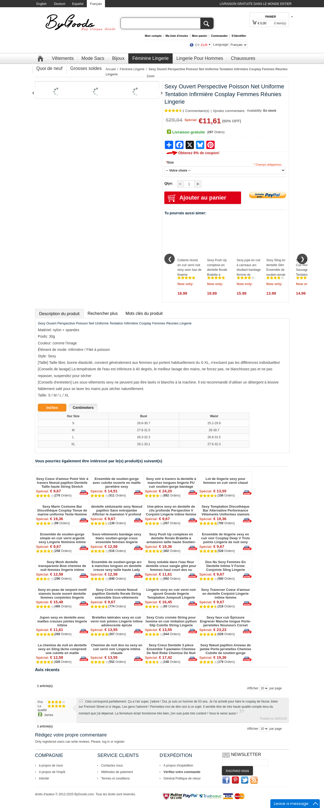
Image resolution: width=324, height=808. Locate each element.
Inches (52, 408)
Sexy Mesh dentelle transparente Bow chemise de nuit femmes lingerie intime (62, 566)
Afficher (252, 688)
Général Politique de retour (182, 778)
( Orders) (215, 132)
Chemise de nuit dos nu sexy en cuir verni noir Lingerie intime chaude (116, 649)
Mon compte (153, 35)
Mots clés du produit (144, 313)
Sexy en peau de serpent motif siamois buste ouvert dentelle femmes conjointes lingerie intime (62, 593)
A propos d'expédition (178, 765)
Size (170, 162)
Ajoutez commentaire (228, 111)
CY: (201, 45)
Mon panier (199, 35)
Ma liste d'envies (177, 35)
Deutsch (59, 4)
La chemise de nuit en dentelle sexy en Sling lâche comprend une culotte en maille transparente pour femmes (62, 649)
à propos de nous (51, 765)
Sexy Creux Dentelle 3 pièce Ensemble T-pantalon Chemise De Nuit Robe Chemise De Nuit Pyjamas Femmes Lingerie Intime (171, 649)
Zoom (151, 76)
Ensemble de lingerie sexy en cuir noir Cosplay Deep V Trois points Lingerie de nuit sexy (225, 538)
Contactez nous (112, 765)
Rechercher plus (103, 313)
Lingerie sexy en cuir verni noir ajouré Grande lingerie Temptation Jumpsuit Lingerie (171, 593)
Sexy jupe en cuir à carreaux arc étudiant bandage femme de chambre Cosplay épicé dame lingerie (249, 274)
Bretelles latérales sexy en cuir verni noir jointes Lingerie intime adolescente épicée (117, 621)
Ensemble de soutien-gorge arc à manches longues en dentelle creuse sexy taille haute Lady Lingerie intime (116, 566)
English (41, 4)
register (119, 741)
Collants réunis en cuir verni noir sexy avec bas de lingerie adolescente (189, 269)
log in (106, 741)
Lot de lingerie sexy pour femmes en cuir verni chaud (225, 481)
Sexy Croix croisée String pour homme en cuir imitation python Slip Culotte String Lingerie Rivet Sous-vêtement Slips (170, 621)
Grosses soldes (86, 68)
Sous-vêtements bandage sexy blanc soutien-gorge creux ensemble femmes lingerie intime (116, 538)
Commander (219, 35)
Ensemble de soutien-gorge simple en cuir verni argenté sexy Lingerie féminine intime (62, 538)
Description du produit (59, 313)
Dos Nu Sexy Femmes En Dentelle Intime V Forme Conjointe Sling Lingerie (225, 566)
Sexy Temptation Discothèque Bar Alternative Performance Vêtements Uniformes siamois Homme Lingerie (225, 510)
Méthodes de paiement (117, 772)
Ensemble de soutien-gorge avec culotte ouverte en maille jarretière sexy (117, 482)
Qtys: (168, 183)
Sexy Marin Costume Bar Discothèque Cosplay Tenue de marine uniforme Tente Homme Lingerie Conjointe (62, 510)
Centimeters (83, 408)
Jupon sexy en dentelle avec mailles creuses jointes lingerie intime (62, 621)
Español (77, 4)
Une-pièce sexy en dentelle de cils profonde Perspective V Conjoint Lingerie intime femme (171, 510)
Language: (221, 44)
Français (96, 4)
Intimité (44, 778)
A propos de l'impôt (52, 772)
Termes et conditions (115, 778)
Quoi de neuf (49, 68)
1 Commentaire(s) (195, 111)
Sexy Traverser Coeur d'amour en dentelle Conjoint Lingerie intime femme (225, 593)
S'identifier (238, 35)
